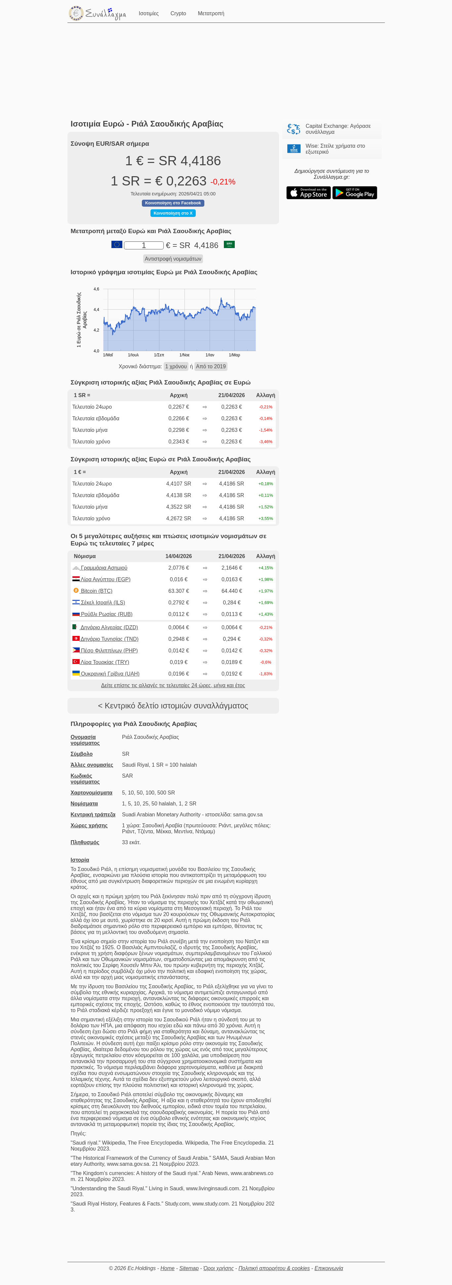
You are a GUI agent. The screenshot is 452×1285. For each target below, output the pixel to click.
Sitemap (189, 1268)
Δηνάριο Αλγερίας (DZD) (105, 627)
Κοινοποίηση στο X (173, 213)
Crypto (179, 12)
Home (167, 1268)
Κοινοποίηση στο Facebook (173, 202)
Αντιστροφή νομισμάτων (173, 259)
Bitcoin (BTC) (92, 591)
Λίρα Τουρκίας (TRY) (100, 662)
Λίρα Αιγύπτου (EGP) (101, 579)
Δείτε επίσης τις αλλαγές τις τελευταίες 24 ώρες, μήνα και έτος (173, 685)
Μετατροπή (212, 12)
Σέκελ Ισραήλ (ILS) (98, 602)
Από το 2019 (211, 366)
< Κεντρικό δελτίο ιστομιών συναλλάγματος (173, 705)
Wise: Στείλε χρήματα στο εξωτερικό (335, 149)
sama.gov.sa (248, 814)
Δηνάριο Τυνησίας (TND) (105, 639)
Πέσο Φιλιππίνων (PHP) (105, 650)
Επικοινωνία (328, 1268)
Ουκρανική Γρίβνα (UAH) (106, 674)
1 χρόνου (176, 366)
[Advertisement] (227, 71)
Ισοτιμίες (149, 12)
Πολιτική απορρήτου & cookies (274, 1268)
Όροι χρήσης (218, 1268)
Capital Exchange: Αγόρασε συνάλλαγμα (338, 129)
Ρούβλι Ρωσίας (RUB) (102, 614)
